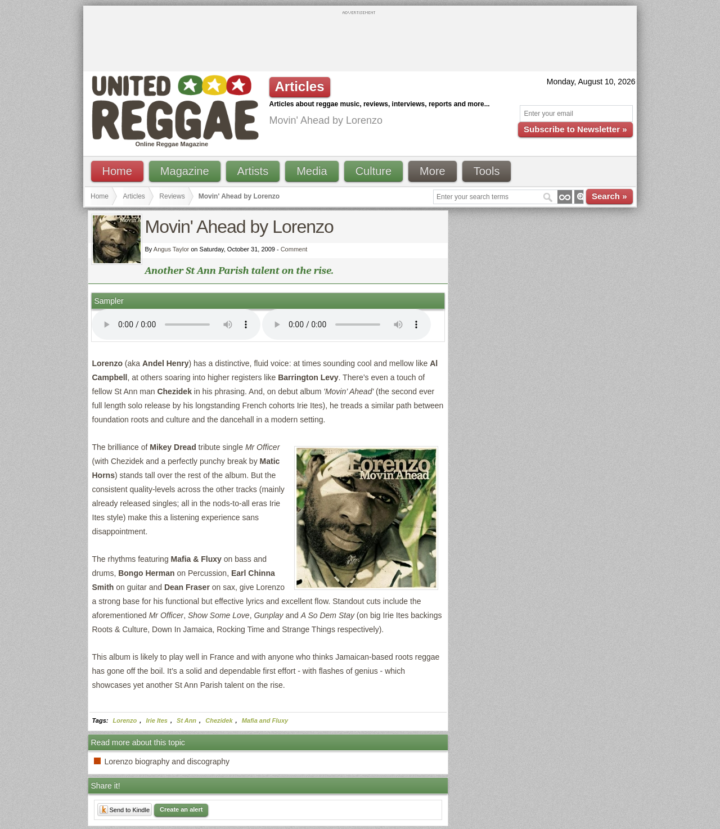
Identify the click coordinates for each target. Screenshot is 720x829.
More (433, 171)
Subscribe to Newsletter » (575, 129)
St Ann (186, 720)
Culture (374, 171)
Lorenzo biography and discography (167, 761)
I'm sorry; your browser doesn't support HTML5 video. (176, 324)
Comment (294, 249)
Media (311, 171)
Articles (134, 196)
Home (117, 171)
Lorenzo (125, 720)
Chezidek (218, 720)
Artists (253, 171)
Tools (487, 171)
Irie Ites (157, 720)
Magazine (184, 171)
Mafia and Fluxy (265, 720)
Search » (609, 196)
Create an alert (181, 809)
